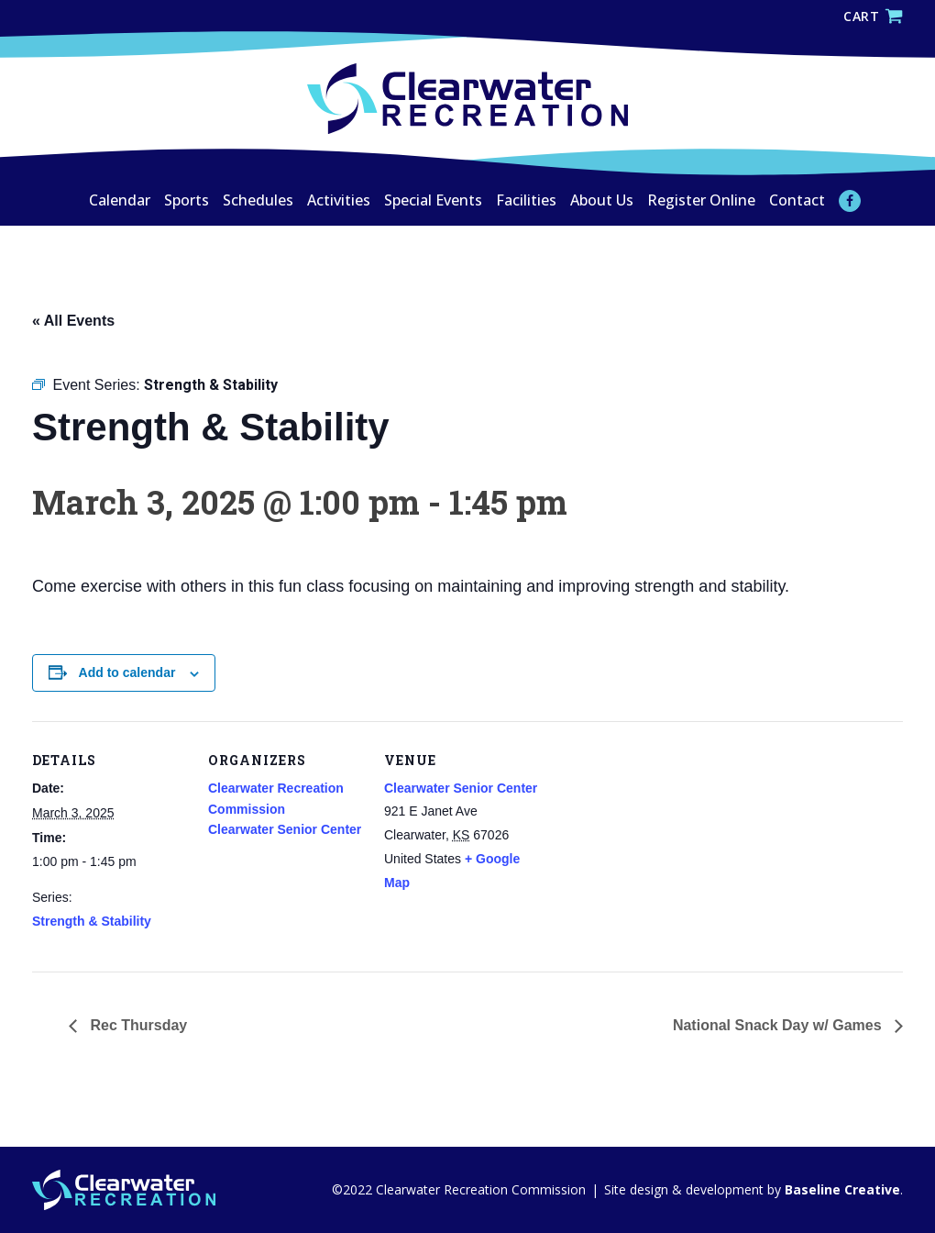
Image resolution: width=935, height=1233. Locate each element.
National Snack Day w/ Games (779, 1025)
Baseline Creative (840, 1189)
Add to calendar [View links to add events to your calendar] (127, 672)
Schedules (258, 200)
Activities (338, 200)
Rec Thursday (136, 1025)
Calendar (119, 200)
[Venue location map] (657, 847)
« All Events (73, 320)
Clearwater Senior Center (284, 829)
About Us (601, 200)
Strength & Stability (91, 921)
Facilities (526, 200)
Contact (797, 200)
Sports (186, 200)
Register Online (701, 200)
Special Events (433, 200)
